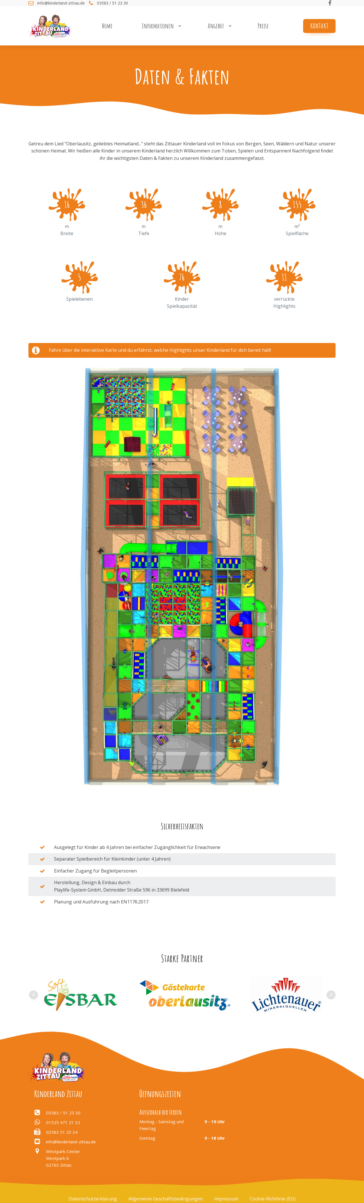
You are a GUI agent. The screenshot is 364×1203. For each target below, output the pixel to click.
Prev (33, 994)
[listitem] (179, 706)
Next (331, 994)
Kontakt (319, 26)
